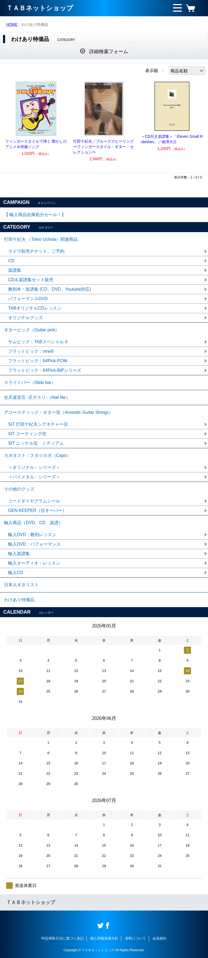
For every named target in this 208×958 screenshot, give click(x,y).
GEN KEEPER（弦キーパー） (37, 510)
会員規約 (159, 938)
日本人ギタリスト (21, 584)
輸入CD (15, 572)
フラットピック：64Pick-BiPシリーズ (44, 370)
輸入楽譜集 (19, 553)
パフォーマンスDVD (28, 298)
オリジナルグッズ (25, 317)
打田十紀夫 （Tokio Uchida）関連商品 (41, 239)
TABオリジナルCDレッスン (34, 308)
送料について (135, 938)
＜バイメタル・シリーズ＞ (34, 477)
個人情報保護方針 (104, 938)
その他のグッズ (19, 489)
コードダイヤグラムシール (34, 501)
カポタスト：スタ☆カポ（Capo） (37, 455)
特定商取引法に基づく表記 (62, 938)
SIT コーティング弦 (27, 433)
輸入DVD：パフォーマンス (34, 544)
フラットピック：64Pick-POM (37, 360)
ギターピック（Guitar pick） (31, 330)
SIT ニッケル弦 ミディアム (36, 443)
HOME (12, 24)
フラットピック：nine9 (30, 351)
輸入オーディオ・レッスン (34, 563)
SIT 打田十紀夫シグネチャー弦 (38, 424)
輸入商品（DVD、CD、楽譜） (33, 522)
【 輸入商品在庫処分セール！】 (35, 214)
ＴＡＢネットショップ (39, 8)
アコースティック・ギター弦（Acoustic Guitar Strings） (58, 412)
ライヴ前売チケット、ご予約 (36, 251)
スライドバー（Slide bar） (30, 382)
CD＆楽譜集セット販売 (30, 279)
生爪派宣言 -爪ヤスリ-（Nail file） (37, 397)
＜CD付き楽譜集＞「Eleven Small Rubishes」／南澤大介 (172, 139)
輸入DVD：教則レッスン (32, 534)
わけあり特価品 (19, 599)
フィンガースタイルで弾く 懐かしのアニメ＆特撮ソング (36, 144)
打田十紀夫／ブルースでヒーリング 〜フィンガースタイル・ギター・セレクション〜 (103, 146)
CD (11, 260)
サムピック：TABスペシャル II (37, 341)
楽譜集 (14, 270)
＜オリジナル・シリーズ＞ (34, 467)
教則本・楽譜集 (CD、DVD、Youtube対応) (49, 289)
